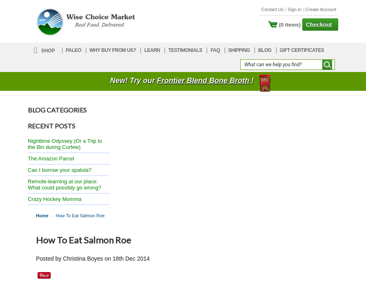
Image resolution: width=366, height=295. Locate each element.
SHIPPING (239, 50)
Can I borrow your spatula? (60, 170)
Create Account (321, 9)
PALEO (73, 50)
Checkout (319, 24)
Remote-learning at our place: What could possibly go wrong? (64, 184)
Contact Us (272, 9)
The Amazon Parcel (51, 158)
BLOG (265, 50)
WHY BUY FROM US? (112, 50)
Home (42, 215)
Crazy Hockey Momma (54, 199)
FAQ (215, 50)
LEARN (152, 50)
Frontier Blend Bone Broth (204, 81)
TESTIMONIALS (185, 50)
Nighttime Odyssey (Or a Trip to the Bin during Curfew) (65, 144)
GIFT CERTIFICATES (302, 50)
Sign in (294, 9)
